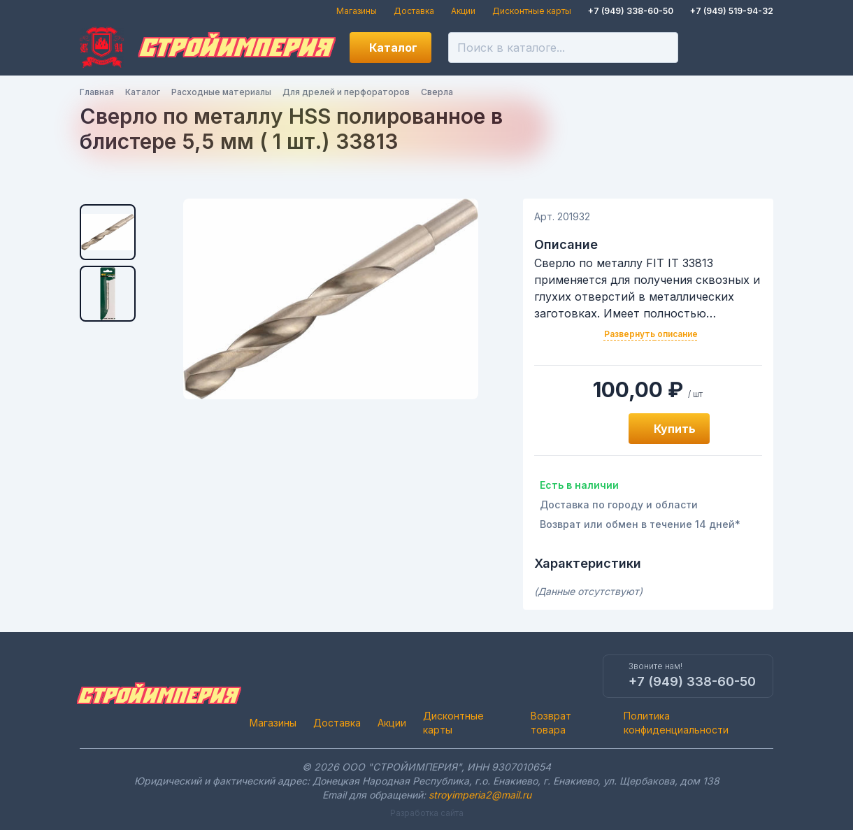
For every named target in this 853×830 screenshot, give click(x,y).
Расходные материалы (221, 92)
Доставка (414, 11)
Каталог (393, 48)
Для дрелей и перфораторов (346, 92)
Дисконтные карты (531, 11)
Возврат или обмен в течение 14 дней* (640, 524)
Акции (463, 11)
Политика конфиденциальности (676, 723)
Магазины (356, 11)
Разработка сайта (427, 813)
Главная (97, 92)
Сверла (437, 92)
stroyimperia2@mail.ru (480, 795)
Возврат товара (551, 723)
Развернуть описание (651, 334)
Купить (675, 429)
